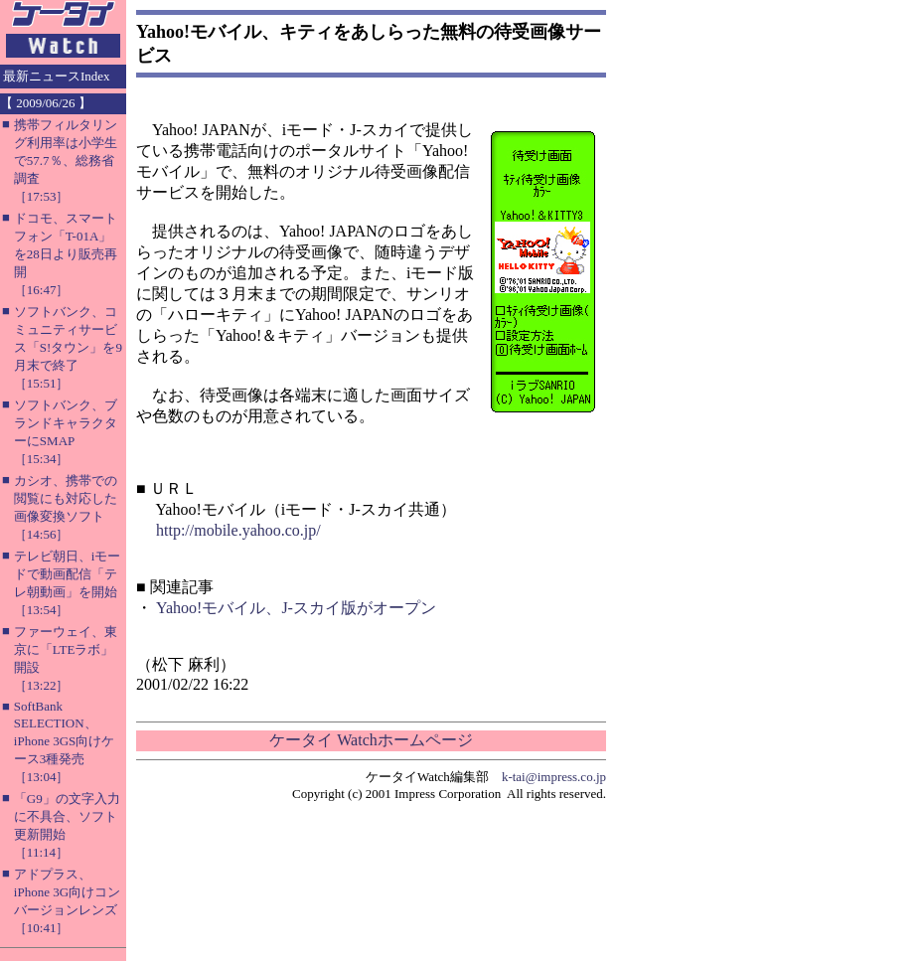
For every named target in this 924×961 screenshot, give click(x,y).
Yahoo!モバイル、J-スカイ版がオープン (296, 607)
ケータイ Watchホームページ (370, 739)
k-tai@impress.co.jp (554, 776)
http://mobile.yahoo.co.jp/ (238, 530)
